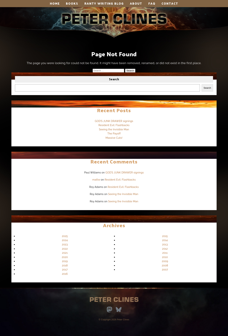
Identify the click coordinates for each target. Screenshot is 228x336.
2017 (65, 269)
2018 (65, 265)
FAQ (152, 3)
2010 (165, 257)
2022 (65, 248)
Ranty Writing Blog (104, 3)
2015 (165, 236)
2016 (65, 273)
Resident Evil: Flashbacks (114, 125)
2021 (65, 252)
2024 (65, 240)
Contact (170, 3)
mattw (96, 179)
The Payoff (114, 133)
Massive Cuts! (114, 137)
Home (55, 3)
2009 (165, 261)
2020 (65, 257)
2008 (165, 265)
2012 (165, 248)
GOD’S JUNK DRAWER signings (114, 121)
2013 (165, 244)
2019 (65, 261)
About (136, 3)
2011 (165, 252)
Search (114, 79)
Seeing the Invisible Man (114, 129)
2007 (165, 269)
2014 (165, 240)
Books (72, 3)
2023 (65, 244)
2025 (65, 236)
